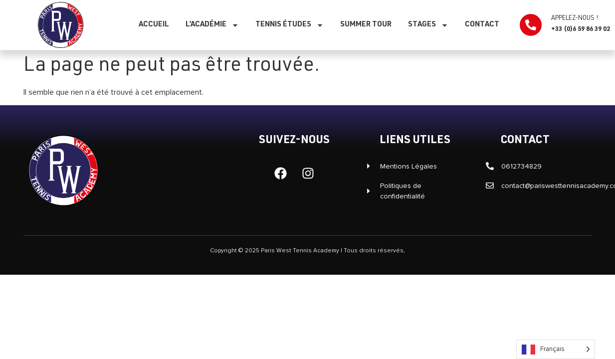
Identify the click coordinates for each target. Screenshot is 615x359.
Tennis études (289, 25)
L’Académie (212, 25)
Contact (482, 24)
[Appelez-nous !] (530, 24)
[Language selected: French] (555, 349)
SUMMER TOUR (366, 24)
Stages (428, 25)
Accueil (154, 24)
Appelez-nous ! (574, 18)
